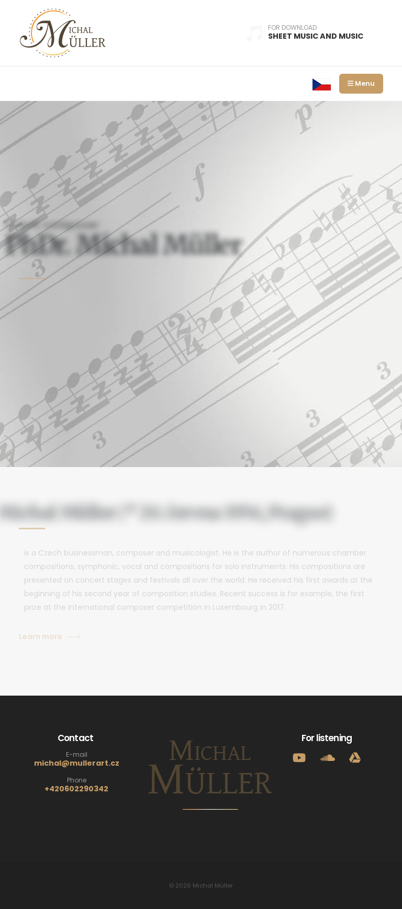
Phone (76, 780)
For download (292, 27)
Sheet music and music (325, 36)
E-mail (76, 754)
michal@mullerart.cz (76, 763)
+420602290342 (76, 788)
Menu (361, 83)
